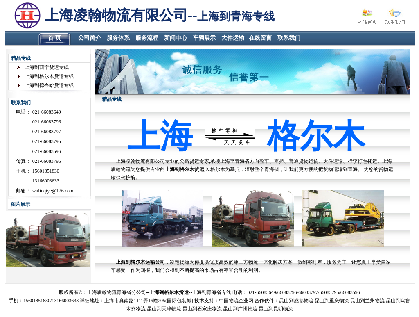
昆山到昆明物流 (276, 309)
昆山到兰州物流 (367, 300)
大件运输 (232, 38)
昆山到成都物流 (296, 300)
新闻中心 (175, 38)
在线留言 (260, 38)
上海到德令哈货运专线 (49, 85)
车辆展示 (204, 38)
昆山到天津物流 (164, 309)
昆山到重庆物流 (332, 300)
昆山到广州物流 (240, 309)
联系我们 (288, 38)
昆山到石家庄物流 (202, 309)
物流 (234, 300)
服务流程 (146, 38)
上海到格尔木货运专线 (49, 76)
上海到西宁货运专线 (47, 67)
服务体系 (118, 38)
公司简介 (89, 38)
